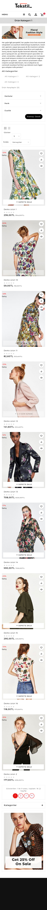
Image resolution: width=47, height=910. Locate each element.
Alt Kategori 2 (33, 76)
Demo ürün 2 (10, 774)
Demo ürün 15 (11, 633)
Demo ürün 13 (11, 492)
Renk (7, 103)
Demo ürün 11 (11, 350)
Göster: (7, 132)
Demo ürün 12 (11, 421)
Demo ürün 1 (10, 209)
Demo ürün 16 (11, 703)
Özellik (8, 111)
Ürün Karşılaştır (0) (10, 87)
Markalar (9, 96)
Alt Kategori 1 (11, 76)
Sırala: (6, 142)
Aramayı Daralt (33, 117)
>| (31, 795)
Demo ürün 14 (11, 562)
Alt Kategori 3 (12, 82)
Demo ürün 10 (11, 280)
